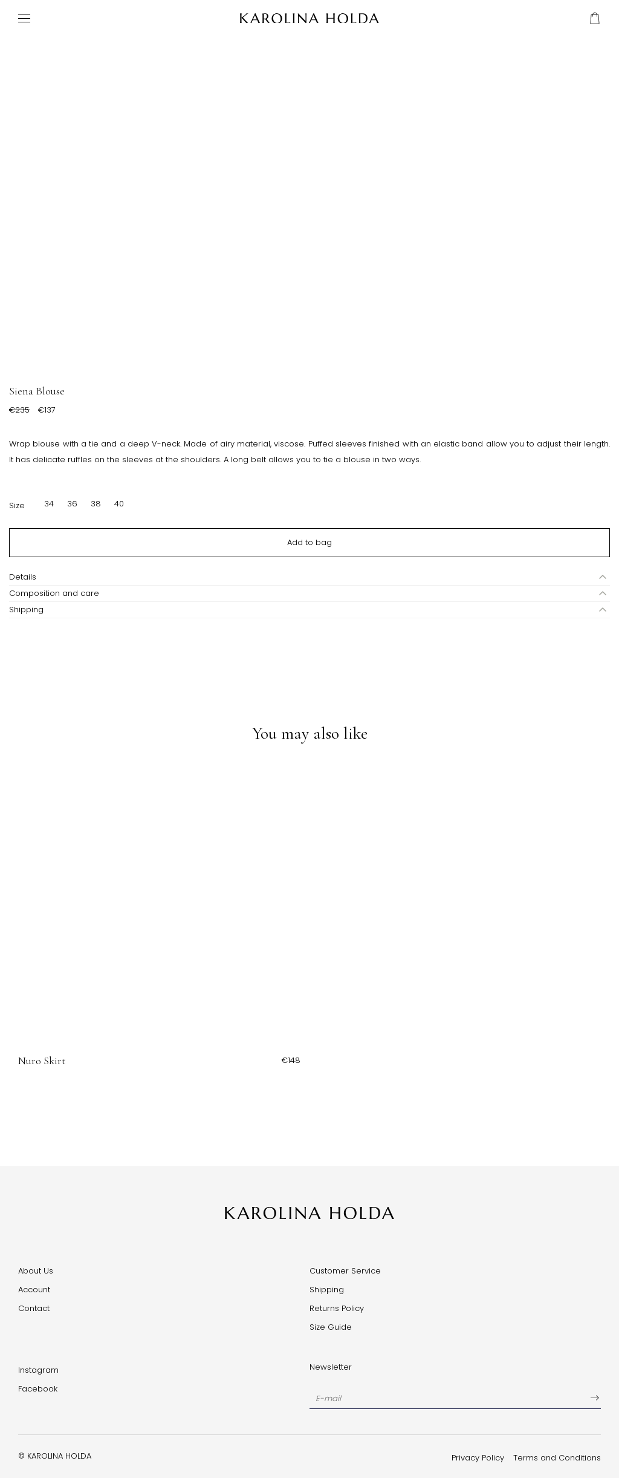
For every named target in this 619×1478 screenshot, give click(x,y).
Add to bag (309, 542)
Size (17, 505)
